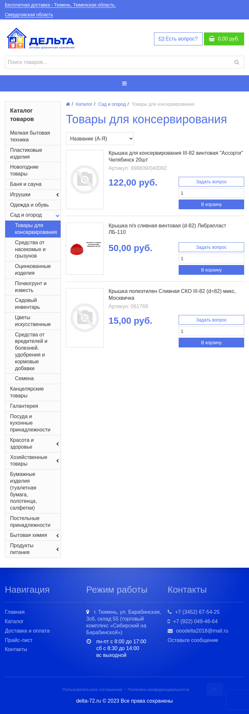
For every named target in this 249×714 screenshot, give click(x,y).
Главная (15, 612)
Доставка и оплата (27, 631)
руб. (224, 39)
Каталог (14, 621)
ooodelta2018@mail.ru (198, 631)
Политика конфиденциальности (158, 689)
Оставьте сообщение (193, 640)
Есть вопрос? (178, 39)
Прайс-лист (18, 640)
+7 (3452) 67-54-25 (193, 612)
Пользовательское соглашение (92, 689)
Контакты (16, 649)
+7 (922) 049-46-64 (193, 621)
